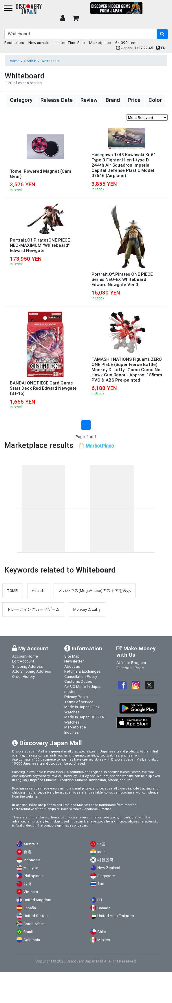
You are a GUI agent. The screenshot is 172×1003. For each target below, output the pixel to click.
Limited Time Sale (69, 42)
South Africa (34, 923)
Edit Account (23, 661)
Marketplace (100, 42)
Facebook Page (130, 667)
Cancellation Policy (80, 676)
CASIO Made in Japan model (82, 689)
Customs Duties (78, 681)
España (29, 908)
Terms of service (79, 701)
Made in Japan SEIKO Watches (82, 709)
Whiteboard (50, 61)
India (101, 851)
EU (99, 899)
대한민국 (105, 859)
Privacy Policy (76, 696)
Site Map (72, 656)
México (103, 939)
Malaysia (30, 867)
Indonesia (31, 859)
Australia (31, 844)
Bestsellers (14, 42)
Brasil (28, 931)
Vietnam (30, 891)
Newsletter (74, 661)
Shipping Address (27, 666)
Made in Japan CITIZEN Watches (84, 719)
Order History (23, 676)
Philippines (33, 875)
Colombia (31, 939)
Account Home (25, 656)
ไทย (100, 883)
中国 (101, 844)
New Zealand (108, 867)
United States (35, 915)
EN (161, 47)
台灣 (27, 883)
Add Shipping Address (31, 671)
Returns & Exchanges (82, 671)
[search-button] (162, 34)
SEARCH (30, 61)
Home (14, 61)
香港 (27, 851)
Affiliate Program (131, 662)
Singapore (106, 875)
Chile (101, 931)
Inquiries (71, 732)
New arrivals (38, 42)
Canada (103, 908)
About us (72, 666)
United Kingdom (37, 899)
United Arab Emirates (115, 915)
